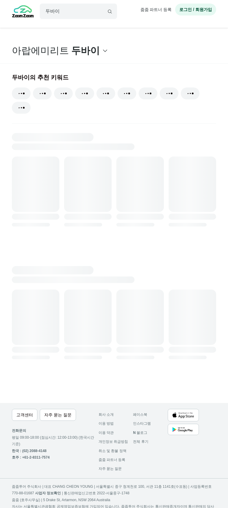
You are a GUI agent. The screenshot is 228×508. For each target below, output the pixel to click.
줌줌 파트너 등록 (156, 9)
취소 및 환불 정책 (112, 451)
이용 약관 (106, 433)
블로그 (140, 433)
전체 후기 (140, 442)
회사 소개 (106, 414)
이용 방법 (106, 423)
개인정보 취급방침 (113, 442)
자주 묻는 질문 (110, 469)
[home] (23, 12)
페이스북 (140, 414)
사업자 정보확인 (48, 493)
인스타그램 (142, 423)
